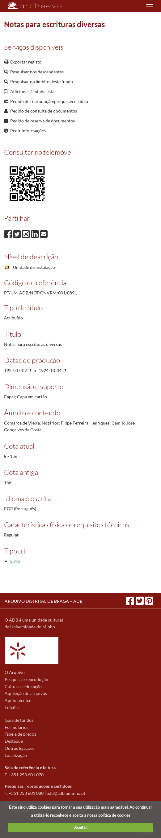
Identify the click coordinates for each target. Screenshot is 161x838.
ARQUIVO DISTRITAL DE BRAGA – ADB (44, 601)
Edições (12, 707)
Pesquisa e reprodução (26, 679)
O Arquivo (15, 672)
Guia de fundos (19, 720)
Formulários (16, 727)
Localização (16, 755)
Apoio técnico (18, 700)
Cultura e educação (23, 686)
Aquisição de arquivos (26, 693)
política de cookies (114, 815)
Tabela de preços (20, 734)
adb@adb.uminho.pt (66, 793)
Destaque (14, 741)
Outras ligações (19, 748)
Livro (15, 561)
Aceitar (80, 827)
